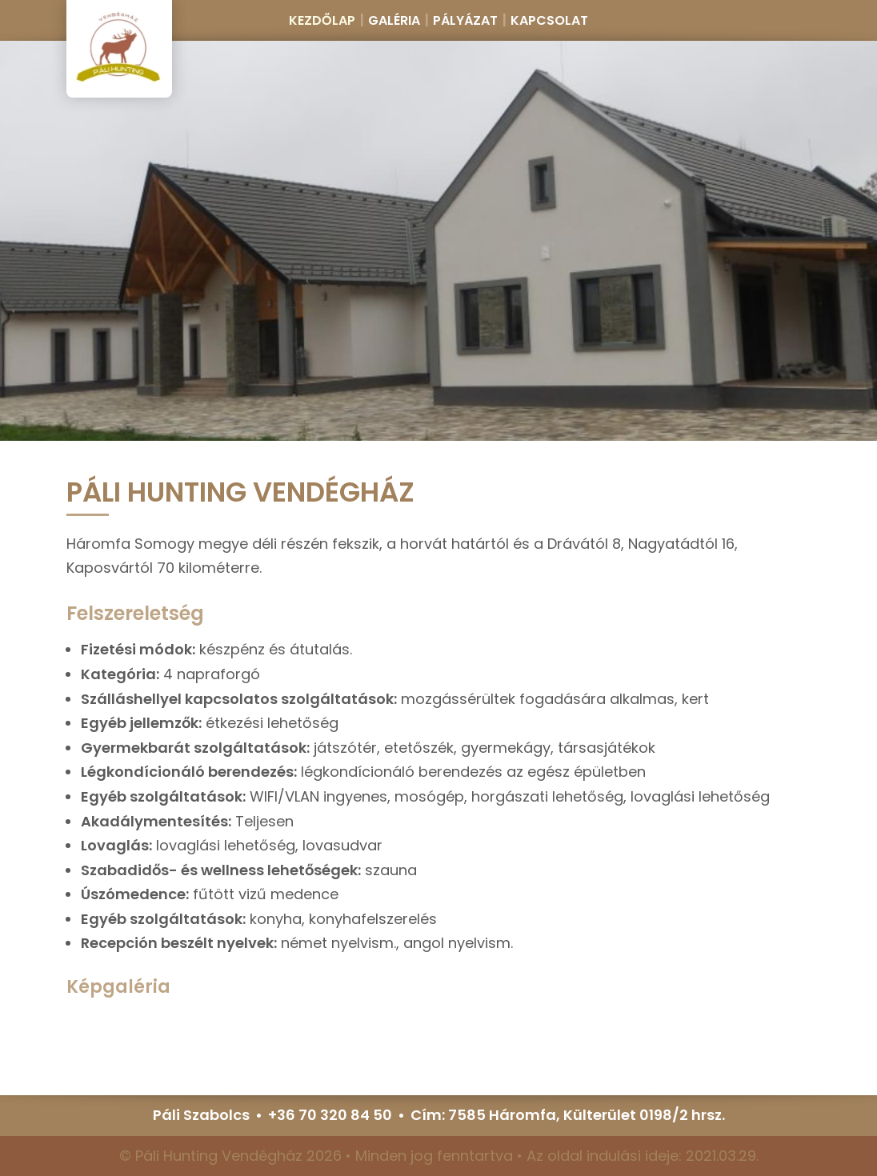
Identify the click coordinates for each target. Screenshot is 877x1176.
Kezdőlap (322, 20)
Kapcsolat (549, 20)
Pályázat (465, 20)
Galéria (394, 20)
